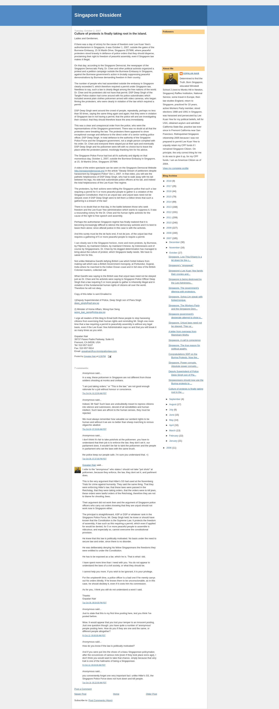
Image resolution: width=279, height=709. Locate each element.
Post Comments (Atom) (101, 700)
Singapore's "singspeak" (181, 265)
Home (116, 694)
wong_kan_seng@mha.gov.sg (89, 312)
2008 (169, 233)
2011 (169, 217)
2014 (169, 201)
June (172, 414)
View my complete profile (175, 168)
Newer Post (80, 694)
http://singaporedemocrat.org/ (89, 170)
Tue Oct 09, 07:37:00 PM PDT (94, 459)
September (175, 399)
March (172, 430)
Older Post (151, 694)
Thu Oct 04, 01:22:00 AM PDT (94, 393)
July (171, 409)
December (175, 242)
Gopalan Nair (89, 465)
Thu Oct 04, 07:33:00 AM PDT (94, 429)
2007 (169, 238)
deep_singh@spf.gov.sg (86, 303)
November (175, 247)
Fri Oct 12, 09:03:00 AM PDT (94, 665)
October (173, 252)
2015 (169, 196)
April (172, 425)
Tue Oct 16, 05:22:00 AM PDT (94, 683)
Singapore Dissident (97, 15)
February (174, 435)
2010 (169, 222)
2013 (169, 207)
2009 (169, 227)
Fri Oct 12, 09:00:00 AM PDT (94, 635)
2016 (169, 191)
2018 (169, 181)
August (173, 404)
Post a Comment (83, 689)
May (171, 420)
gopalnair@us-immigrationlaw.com (99, 351)
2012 (169, 212)
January (173, 440)
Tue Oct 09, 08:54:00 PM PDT (94, 603)
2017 (169, 186)
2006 (169, 447)
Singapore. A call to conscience (185, 340)
